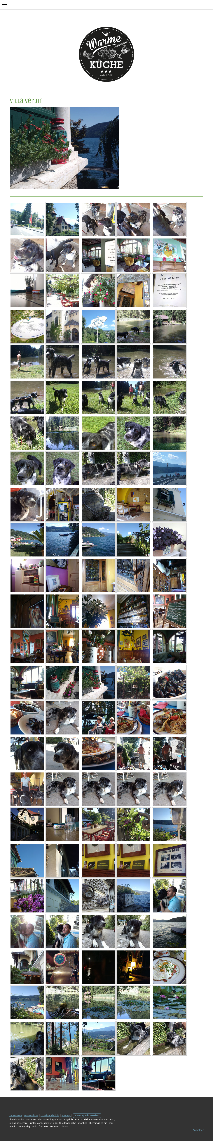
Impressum (15, 1115)
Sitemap (66, 1115)
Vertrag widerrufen (87, 1115)
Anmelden (198, 1130)
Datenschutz (31, 1115)
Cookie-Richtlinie (50, 1115)
